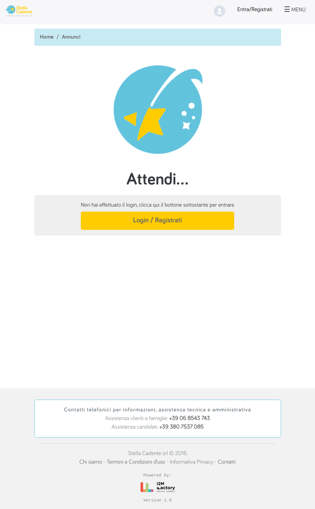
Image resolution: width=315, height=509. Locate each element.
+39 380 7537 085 (181, 427)
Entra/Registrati (254, 10)
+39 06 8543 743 (189, 418)
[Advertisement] (157, 298)
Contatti (227, 462)
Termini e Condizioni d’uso (136, 462)
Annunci (71, 37)
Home (47, 37)
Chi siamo (90, 462)
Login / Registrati (157, 220)
